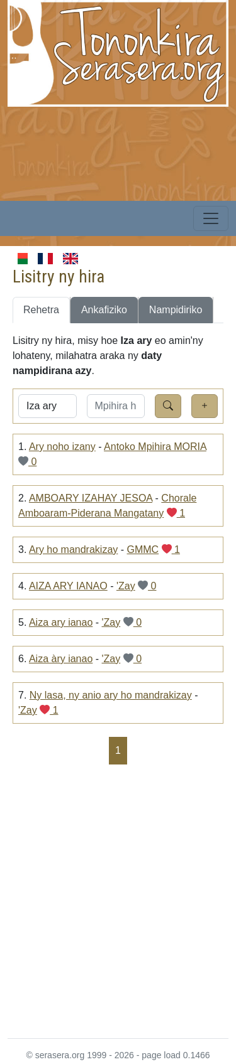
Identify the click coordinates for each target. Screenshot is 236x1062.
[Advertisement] (118, 900)
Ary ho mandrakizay (73, 549)
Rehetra (41, 309)
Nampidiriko (175, 309)
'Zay (125, 586)
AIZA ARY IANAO (68, 586)
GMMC (143, 549)
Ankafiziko (104, 309)
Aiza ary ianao (61, 622)
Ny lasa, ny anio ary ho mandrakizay (111, 695)
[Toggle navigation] (210, 218)
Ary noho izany (62, 446)
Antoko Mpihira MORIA (155, 446)
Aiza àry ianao (61, 658)
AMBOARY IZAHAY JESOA (90, 498)
